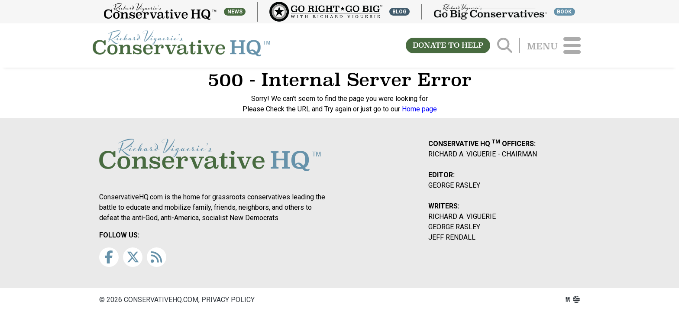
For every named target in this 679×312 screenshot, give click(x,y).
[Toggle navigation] (572, 45)
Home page (419, 109)
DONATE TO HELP (448, 45)
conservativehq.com (181, 45)
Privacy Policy (228, 300)
